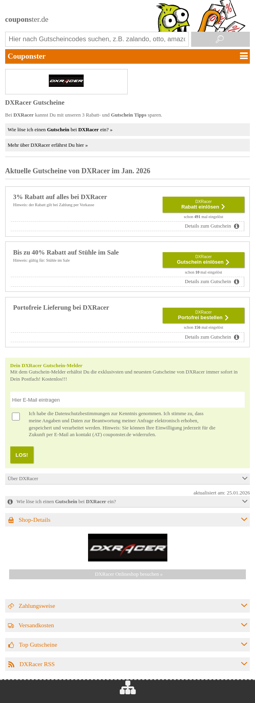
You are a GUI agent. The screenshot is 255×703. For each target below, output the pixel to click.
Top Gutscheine (38, 644)
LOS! (21, 455)
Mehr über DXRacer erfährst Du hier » (48, 145)
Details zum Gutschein (208, 226)
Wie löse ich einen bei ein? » (60, 129)
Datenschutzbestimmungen (82, 413)
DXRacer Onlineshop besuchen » (129, 574)
